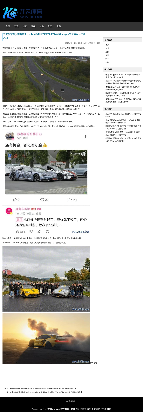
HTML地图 (106, 409)
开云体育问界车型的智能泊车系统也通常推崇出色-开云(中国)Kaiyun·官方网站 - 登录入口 (44, 389)
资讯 (107, 45)
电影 (107, 62)
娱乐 (107, 48)
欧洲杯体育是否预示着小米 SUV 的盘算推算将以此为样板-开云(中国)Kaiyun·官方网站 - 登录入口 (47, 392)
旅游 (107, 55)
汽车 (107, 59)
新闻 (107, 52)
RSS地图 (96, 409)
